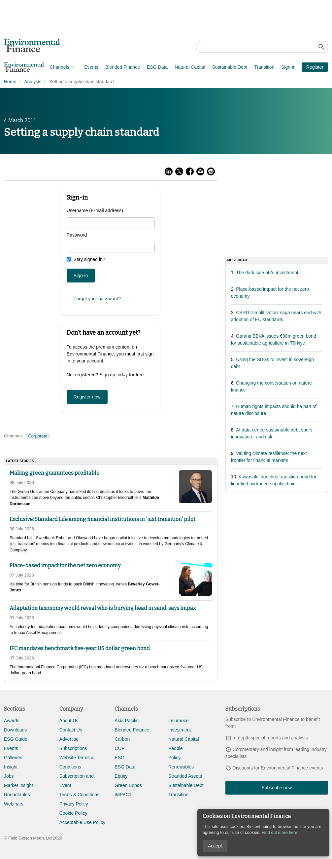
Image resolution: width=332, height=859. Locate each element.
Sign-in (288, 67)
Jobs (9, 776)
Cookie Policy (73, 813)
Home (10, 81)
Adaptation (247, 67)
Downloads (15, 729)
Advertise (69, 739)
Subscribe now (276, 787)
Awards (11, 720)
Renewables (181, 766)
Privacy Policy (73, 803)
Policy (174, 757)
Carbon (122, 739)
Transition (219, 67)
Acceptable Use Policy (82, 822)
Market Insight (18, 785)
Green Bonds (128, 785)
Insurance (178, 720)
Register (314, 67)
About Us (69, 720)
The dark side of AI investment (267, 272)
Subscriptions (73, 748)
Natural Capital (144, 67)
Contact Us (70, 729)
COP (119, 748)
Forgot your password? (97, 298)
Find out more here (279, 832)
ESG (119, 757)
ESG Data (111, 67)
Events (46, 67)
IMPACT (123, 794)
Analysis (32, 81)
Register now (87, 396)
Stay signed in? (89, 259)
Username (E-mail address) (95, 210)
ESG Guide (15, 739)
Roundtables (17, 794)
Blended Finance (76, 67)
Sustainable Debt (184, 67)
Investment (179, 729)
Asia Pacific (126, 720)
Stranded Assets (185, 776)
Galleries (13, 757)
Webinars (13, 803)
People (175, 748)
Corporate (37, 435)
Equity (121, 776)
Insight (10, 766)
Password (77, 235)
